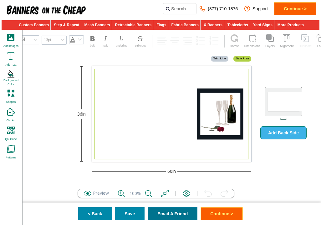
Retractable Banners (133, 25)
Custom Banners (34, 25)
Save (130, 213)
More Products (291, 25)
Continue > (295, 8)
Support (256, 8)
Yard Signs (263, 25)
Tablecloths (237, 25)
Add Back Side (283, 132)
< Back (95, 213)
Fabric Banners (185, 25)
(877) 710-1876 (219, 8)
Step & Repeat (66, 25)
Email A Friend (172, 213)
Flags (161, 25)
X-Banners (213, 25)
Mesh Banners (97, 25)
